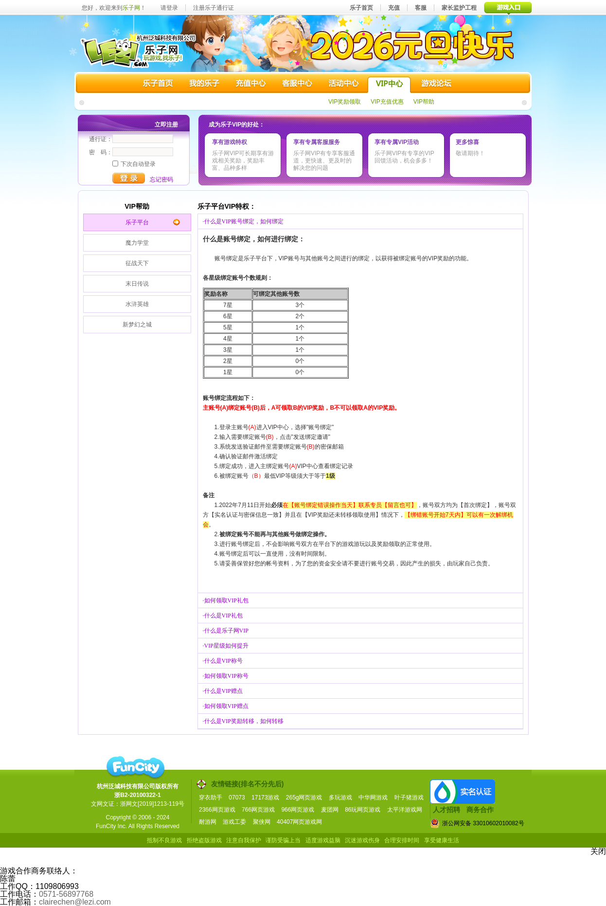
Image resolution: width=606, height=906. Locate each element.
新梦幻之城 (137, 324)
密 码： (100, 152)
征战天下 (137, 263)
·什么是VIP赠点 (223, 691)
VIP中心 (389, 84)
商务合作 (480, 810)
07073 (237, 797)
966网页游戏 (297, 809)
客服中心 (297, 84)
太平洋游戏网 (404, 809)
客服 (421, 7)
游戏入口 (508, 7)
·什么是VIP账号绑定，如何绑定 (243, 221)
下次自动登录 (134, 164)
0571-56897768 (66, 894)
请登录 (169, 7)
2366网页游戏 (217, 809)
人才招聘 (446, 810)
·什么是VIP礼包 (223, 615)
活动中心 (343, 84)
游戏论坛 (435, 84)
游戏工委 (234, 821)
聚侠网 (261, 821)
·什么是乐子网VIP (226, 630)
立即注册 (166, 124)
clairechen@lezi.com (75, 902)
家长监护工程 (459, 7)
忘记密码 (161, 179)
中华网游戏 (373, 797)
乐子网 (131, 7)
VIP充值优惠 (387, 101)
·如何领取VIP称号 (226, 675)
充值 (394, 7)
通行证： (100, 139)
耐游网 (207, 821)
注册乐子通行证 (213, 7)
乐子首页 (361, 7)
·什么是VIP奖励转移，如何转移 (243, 721)
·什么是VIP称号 (223, 660)
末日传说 (137, 283)
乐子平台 (137, 222)
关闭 (598, 851)
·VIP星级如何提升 (226, 645)
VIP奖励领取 (344, 101)
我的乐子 (204, 84)
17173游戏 (265, 797)
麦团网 (330, 809)
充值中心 (250, 84)
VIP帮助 (423, 101)
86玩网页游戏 (362, 809)
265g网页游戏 (304, 797)
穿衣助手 (210, 797)
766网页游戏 (258, 809)
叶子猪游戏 (409, 797)
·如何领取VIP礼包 (226, 600)
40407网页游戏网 (299, 821)
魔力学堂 (137, 242)
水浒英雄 (137, 304)
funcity (135, 767)
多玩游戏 (340, 797)
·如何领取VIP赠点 (226, 706)
